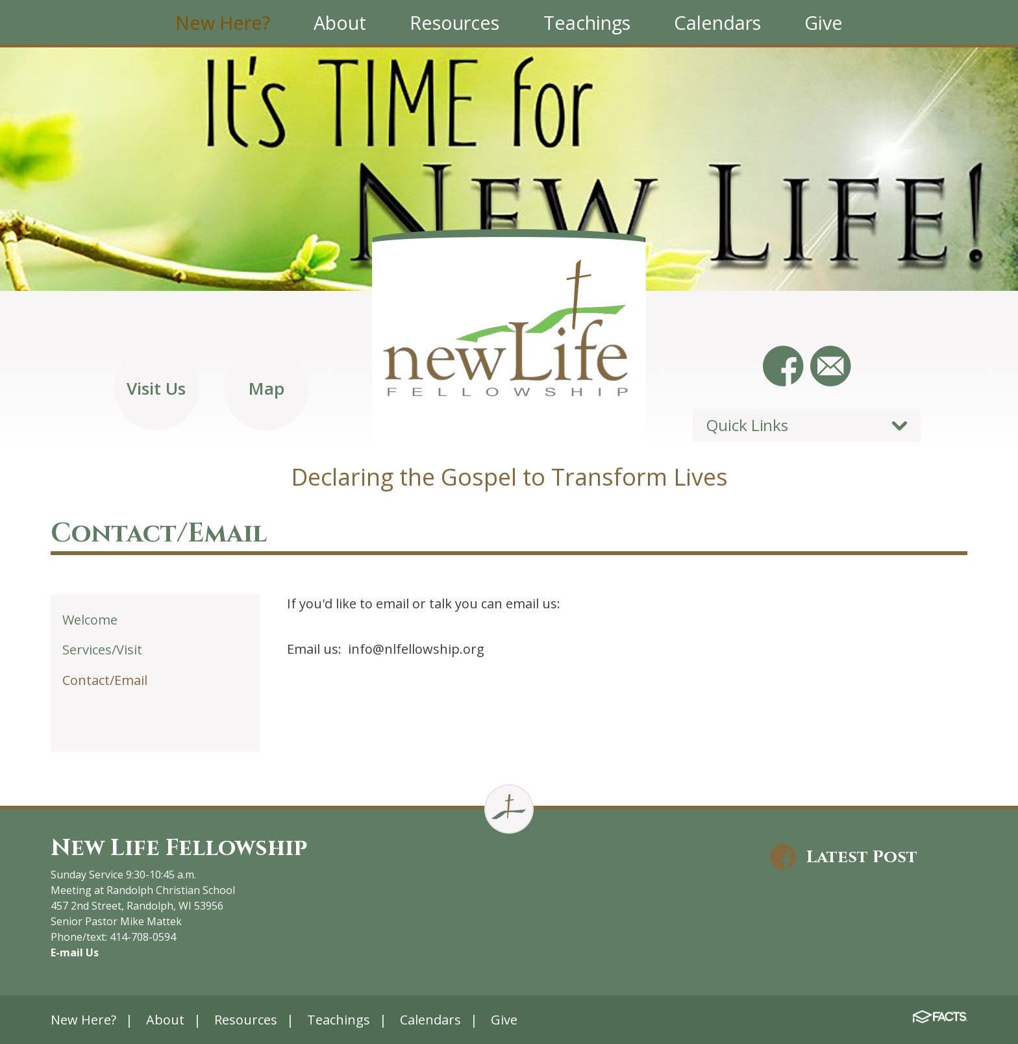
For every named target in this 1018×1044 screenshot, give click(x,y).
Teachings (338, 1019)
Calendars (430, 1019)
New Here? (83, 1019)
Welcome (90, 619)
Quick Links (747, 425)
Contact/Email (104, 680)
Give (504, 1019)
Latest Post (861, 857)
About (165, 1019)
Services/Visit (102, 649)
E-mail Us (75, 952)
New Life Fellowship (179, 848)
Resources (245, 1019)
